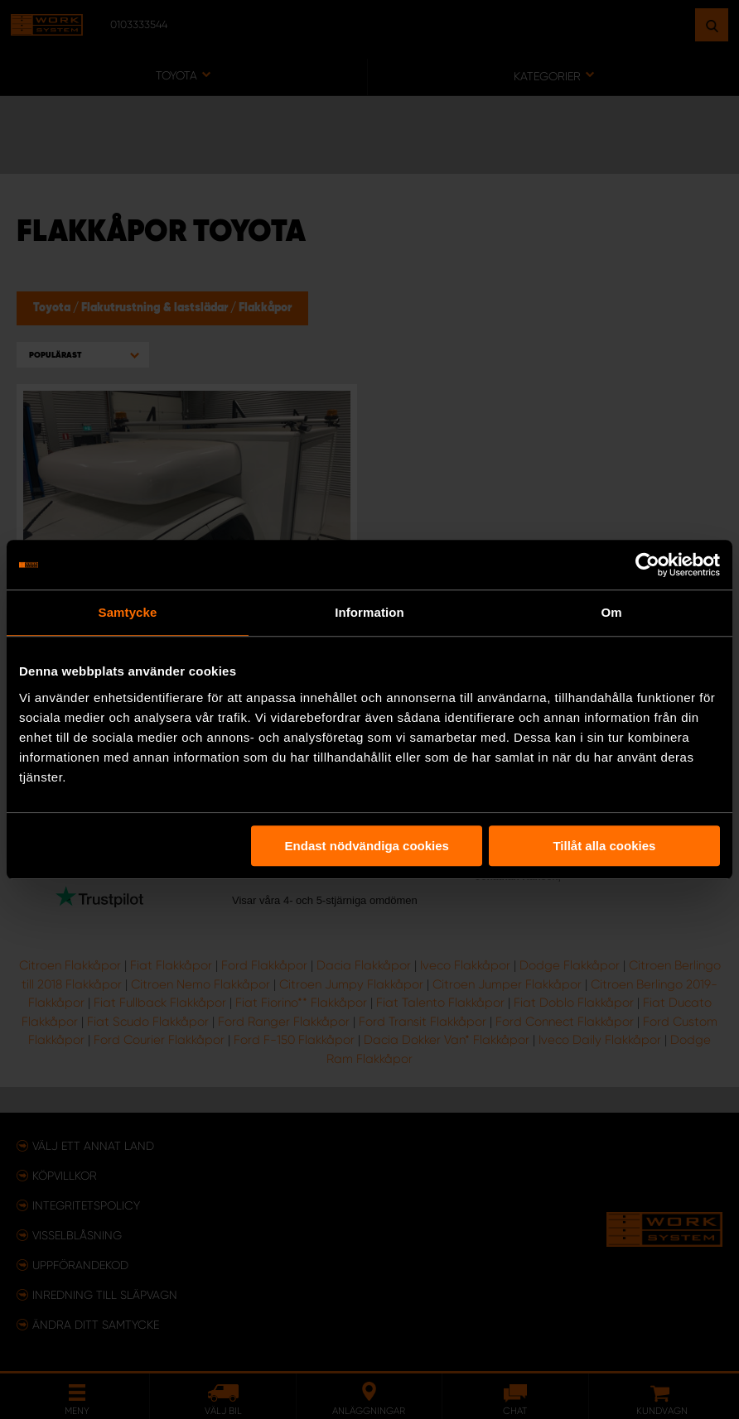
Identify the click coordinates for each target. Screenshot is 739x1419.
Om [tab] (611, 612)
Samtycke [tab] (128, 612)
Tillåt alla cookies (604, 846)
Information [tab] (369, 612)
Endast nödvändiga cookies (367, 846)
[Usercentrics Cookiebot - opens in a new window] (647, 564)
